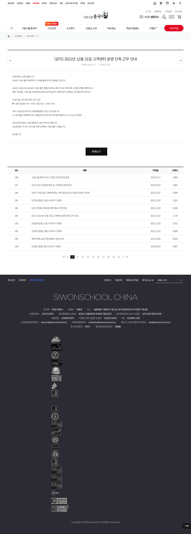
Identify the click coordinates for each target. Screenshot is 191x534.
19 (113, 256)
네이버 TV (161, 3)
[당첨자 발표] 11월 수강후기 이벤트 (47, 223)
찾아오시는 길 (147, 280)
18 (108, 256)
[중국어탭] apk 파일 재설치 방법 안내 (48, 238)
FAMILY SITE (162, 280)
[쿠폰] (171, 16)
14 (88, 256)
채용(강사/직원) (132, 280)
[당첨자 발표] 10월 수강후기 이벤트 (47, 231)
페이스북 (180, 3)
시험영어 (19, 3)
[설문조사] (149, 16)
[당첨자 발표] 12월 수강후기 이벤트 (47, 200)
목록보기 (96, 151)
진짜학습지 (53, 3)
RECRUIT (91, 3)
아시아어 (36, 3)
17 (103, 256)
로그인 (148, 11)
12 (78, 256)
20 (118, 256)
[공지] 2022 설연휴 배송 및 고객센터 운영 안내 (51, 185)
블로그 (174, 3)
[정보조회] (107, 313)
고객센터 (168, 11)
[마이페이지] (164, 16)
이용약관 (22, 280)
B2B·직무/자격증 (71, 3)
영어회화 (11, 3)
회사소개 (11, 280)
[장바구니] (179, 16)
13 (83, 256)
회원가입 (157, 11)
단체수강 (107, 280)
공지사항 (178, 11)
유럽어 (27, 3)
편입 (61, 3)
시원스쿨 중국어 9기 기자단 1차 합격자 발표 (50, 177)
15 (93, 256)
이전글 (11, 60)
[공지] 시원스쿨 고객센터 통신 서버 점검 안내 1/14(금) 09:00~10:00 (61, 192)
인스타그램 (167, 3)
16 (98, 256)
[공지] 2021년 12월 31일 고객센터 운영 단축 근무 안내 (55, 215)
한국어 (44, 3)
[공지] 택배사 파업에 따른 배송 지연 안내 (49, 208)
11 (72, 256)
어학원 (82, 3)
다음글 (180, 60)
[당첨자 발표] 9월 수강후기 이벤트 (46, 246)
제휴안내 (118, 280)
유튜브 (154, 3)
